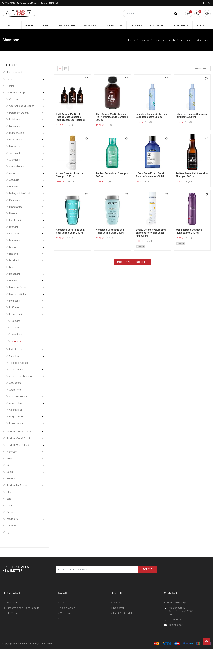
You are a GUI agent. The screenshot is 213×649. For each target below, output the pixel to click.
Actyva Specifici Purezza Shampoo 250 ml (69, 175)
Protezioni (14, 146)
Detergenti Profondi (19, 193)
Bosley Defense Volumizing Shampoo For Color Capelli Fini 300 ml (151, 233)
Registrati (118, 607)
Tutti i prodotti (14, 72)
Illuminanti (14, 233)
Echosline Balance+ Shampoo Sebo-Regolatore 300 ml (152, 116)
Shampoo (202, 40)
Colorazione (15, 410)
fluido (10, 512)
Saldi (9, 79)
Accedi (117, 602)
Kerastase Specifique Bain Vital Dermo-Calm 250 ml (70, 231)
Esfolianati (14, 119)
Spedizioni (12, 602)
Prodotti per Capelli (164, 40)
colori (10, 505)
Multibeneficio (16, 133)
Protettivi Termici (18, 287)
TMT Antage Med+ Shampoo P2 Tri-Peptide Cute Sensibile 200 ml (112, 117)
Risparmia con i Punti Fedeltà (23, 607)
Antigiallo (14, 180)
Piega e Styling (17, 416)
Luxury (12, 267)
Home (131, 40)
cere (9, 498)
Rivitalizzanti (16, 349)
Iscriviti (147, 569)
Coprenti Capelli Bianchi (22, 106)
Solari (10, 472)
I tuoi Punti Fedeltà (123, 613)
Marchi (10, 86)
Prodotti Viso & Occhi (18, 438)
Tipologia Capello (18, 363)
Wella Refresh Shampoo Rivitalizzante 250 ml (189, 231)
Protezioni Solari (18, 294)
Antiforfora (15, 389)
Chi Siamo (12, 613)
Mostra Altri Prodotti (132, 262)
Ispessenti (14, 240)
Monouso (12, 451)
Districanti (14, 200)
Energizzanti (15, 206)
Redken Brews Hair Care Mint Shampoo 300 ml (192, 175)
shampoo (12, 525)
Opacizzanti (15, 139)
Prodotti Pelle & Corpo (19, 431)
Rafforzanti (15, 307)
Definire (13, 186)
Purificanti (14, 300)
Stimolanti (14, 356)
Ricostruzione (16, 423)
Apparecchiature (18, 396)
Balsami (16, 321)
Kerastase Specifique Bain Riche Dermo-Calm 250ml (110, 231)
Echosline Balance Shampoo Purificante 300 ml (191, 116)
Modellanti (14, 274)
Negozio (144, 40)
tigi (8, 532)
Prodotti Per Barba (17, 485)
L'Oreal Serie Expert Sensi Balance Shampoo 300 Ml (150, 175)
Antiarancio (15, 173)
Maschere (17, 334)
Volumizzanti (16, 369)
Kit (8, 465)
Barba (10, 458)
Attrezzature (15, 403)
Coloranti (14, 99)
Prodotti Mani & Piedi (18, 445)
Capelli (64, 602)
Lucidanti (14, 260)
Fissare (13, 213)
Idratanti (13, 227)
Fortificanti (15, 220)
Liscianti (13, 253)
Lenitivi (13, 247)
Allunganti (14, 159)
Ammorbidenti (17, 166)
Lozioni (15, 327)
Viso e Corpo (67, 607)
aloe (9, 492)
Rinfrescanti (186, 40)
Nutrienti (13, 280)
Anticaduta (15, 383)
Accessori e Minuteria (20, 376)
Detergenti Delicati (19, 112)
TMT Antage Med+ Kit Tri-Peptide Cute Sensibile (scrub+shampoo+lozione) (70, 117)
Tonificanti (14, 153)
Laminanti (14, 126)
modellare (12, 519)
